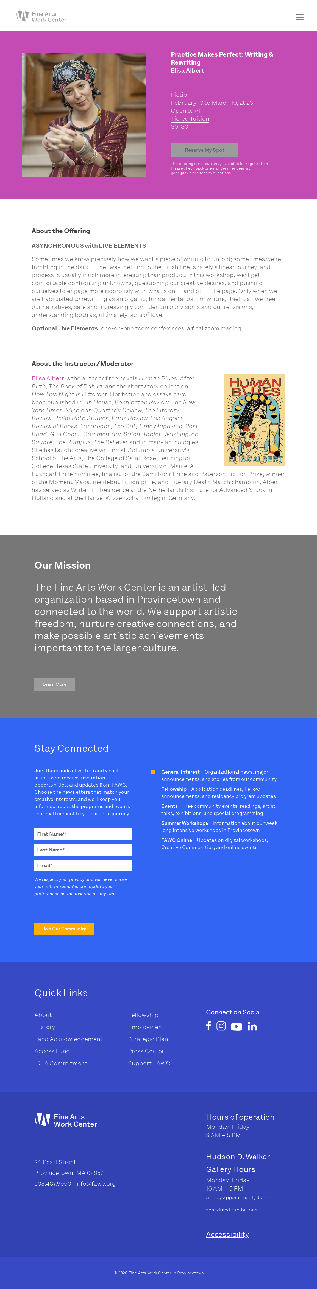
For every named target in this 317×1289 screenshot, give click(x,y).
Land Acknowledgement (68, 1039)
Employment (146, 1027)
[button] (54, 684)
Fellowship (143, 1015)
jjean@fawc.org (185, 173)
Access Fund (52, 1051)
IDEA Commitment (60, 1063)
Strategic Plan (148, 1039)
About (43, 1015)
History (44, 1027)
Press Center (146, 1051)
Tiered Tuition (190, 118)
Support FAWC (149, 1063)
